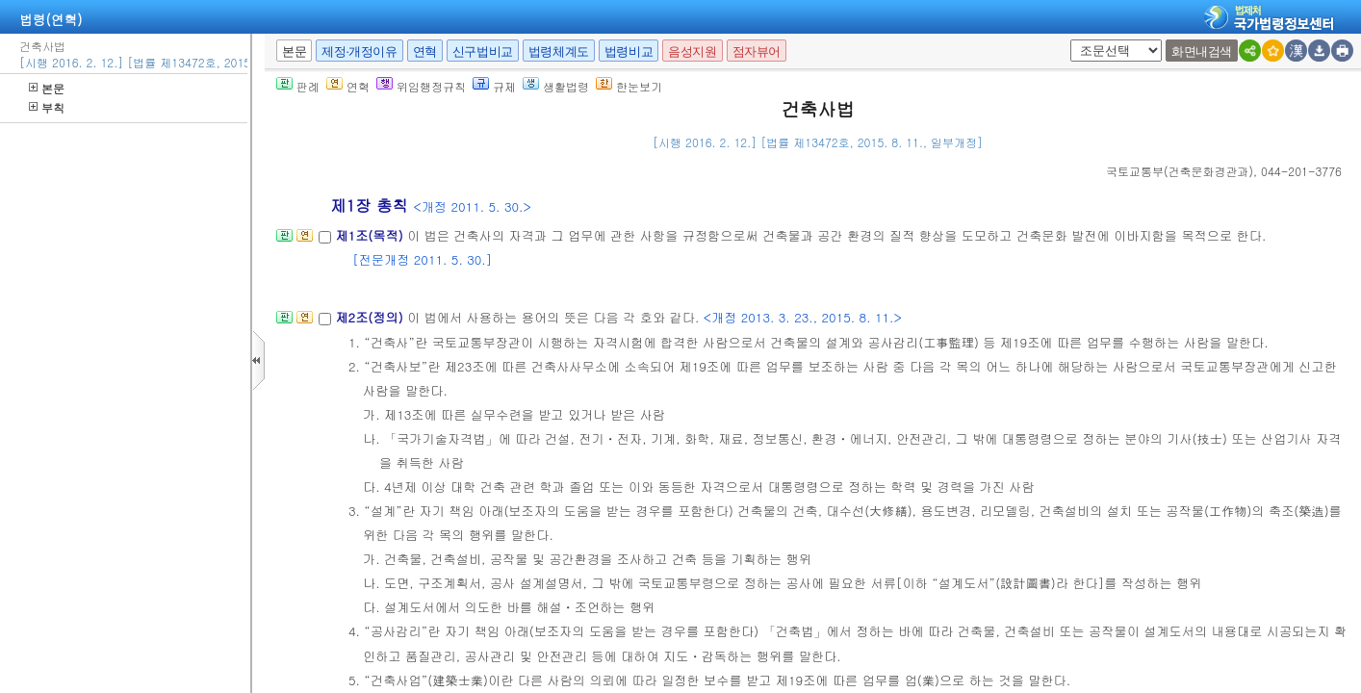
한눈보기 (629, 86)
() (1179, 171)
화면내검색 (1201, 51)
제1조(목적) (371, 235)
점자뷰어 (756, 51)
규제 (494, 86)
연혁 (425, 51)
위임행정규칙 (421, 86)
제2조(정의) (371, 317)
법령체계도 (558, 51)
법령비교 (628, 51)
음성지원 (692, 51)
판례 (298, 86)
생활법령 (556, 86)
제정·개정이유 (359, 51)
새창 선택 (1076, 39)
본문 (46, 88)
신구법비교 (482, 51)
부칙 (46, 107)
